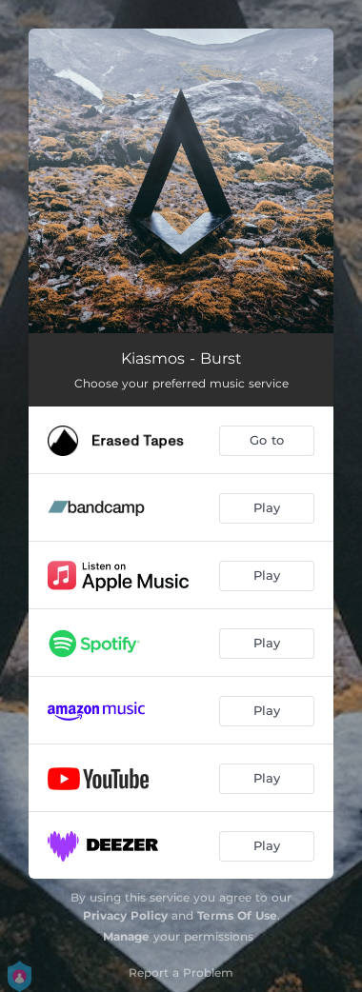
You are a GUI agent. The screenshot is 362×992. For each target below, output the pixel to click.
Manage (126, 936)
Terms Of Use (237, 915)
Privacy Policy (125, 915)
